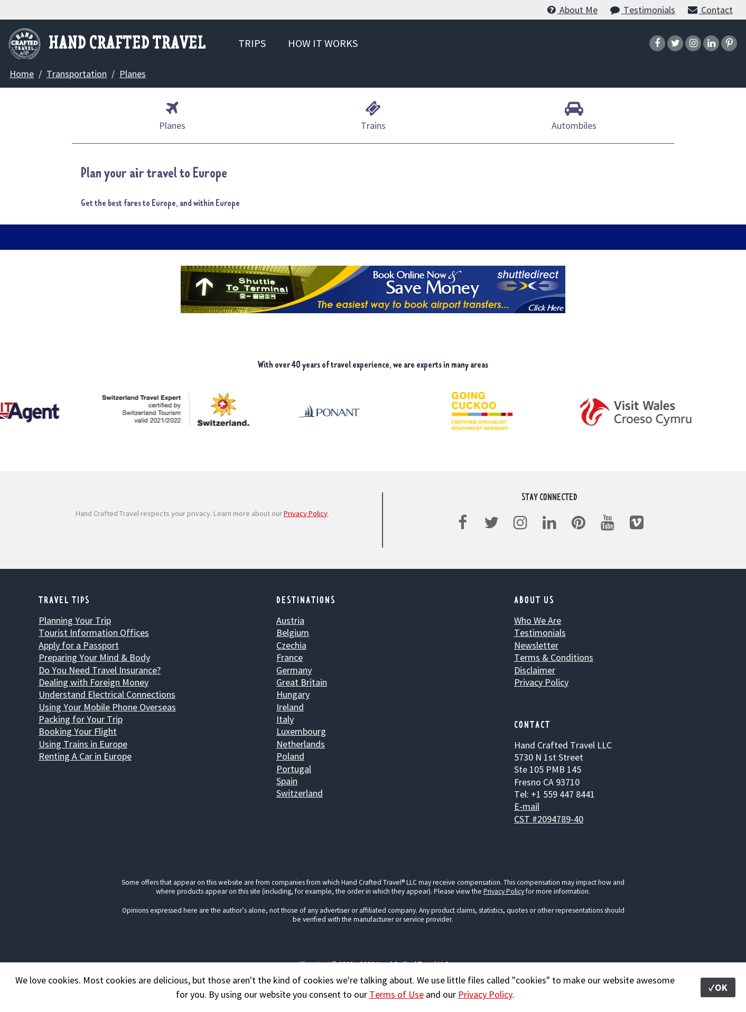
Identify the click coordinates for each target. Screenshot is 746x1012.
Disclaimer (534, 670)
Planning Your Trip (75, 620)
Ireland (290, 707)
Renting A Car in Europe (85, 756)
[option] (177, 409)
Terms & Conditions (553, 657)
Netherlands (300, 744)
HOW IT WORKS (323, 43)
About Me (571, 10)
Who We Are (537, 620)
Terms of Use (396, 994)
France (289, 657)
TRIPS (252, 43)
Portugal (293, 769)
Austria (290, 620)
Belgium (292, 632)
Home (22, 74)
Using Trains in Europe (83, 744)
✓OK (718, 987)
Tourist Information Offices (94, 632)
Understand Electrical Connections (107, 694)
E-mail (526, 806)
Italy (285, 719)
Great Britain (301, 682)
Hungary (293, 694)
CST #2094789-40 (548, 819)
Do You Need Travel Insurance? (100, 670)
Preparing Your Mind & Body (94, 657)
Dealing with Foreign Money (93, 682)
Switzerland (299, 793)
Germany (294, 670)
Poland (290, 756)
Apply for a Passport (79, 645)
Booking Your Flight (78, 731)
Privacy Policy (306, 513)
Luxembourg (301, 731)
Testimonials (642, 10)
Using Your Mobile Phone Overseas (107, 707)
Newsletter (536, 645)
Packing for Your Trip (81, 719)
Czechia (291, 645)
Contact (710, 10)
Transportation (76, 74)
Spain (286, 781)
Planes (132, 74)
